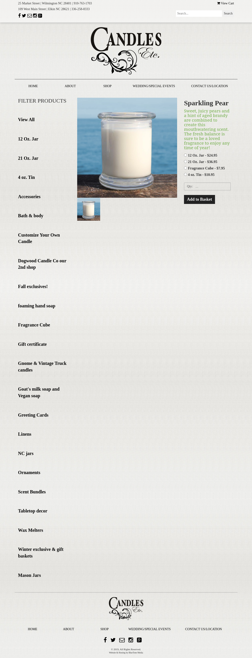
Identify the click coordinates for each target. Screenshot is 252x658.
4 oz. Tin (26, 177)
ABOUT (70, 86)
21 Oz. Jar (28, 158)
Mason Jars (29, 575)
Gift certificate (32, 344)
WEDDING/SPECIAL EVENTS (154, 86)
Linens (24, 434)
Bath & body (30, 215)
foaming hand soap (36, 305)
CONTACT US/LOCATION (209, 86)
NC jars (26, 453)
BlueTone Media (136, 653)
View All (26, 119)
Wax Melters (30, 530)
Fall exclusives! (33, 286)
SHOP (107, 86)
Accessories (29, 196)
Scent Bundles (32, 491)
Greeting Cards (33, 415)
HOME (33, 86)
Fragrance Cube (34, 324)
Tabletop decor (33, 510)
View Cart (225, 3)
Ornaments (29, 472)
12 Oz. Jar (28, 138)
